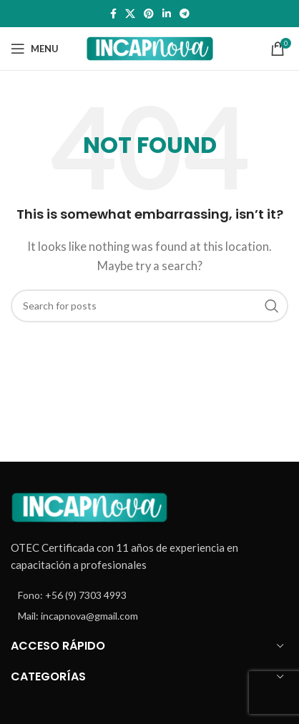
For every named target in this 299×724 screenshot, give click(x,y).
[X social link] (130, 14)
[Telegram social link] (184, 14)
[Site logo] (150, 47)
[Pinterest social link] (148, 14)
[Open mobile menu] (35, 48)
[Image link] (89, 505)
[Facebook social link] (113, 14)
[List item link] (149, 595)
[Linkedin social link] (166, 14)
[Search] (149, 305)
